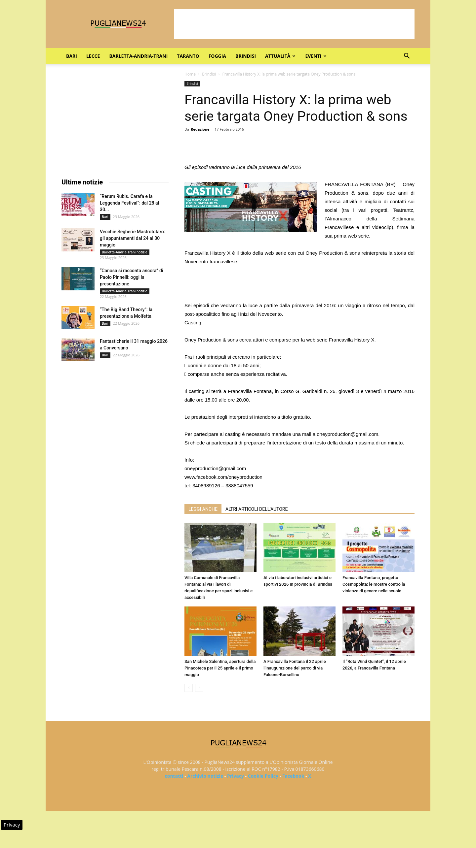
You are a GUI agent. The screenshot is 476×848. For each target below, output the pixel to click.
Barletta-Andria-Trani (138, 56)
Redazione (200, 129)
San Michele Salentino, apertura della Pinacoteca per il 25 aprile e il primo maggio (220, 668)
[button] (407, 56)
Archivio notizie (205, 776)
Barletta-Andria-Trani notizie (124, 252)
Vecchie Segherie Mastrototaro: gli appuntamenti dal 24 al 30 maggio (132, 238)
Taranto (188, 56)
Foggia (217, 56)
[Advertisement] (294, 24)
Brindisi (245, 56)
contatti (174, 776)
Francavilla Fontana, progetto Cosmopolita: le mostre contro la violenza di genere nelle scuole (373, 584)
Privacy (235, 776)
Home (190, 74)
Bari (71, 56)
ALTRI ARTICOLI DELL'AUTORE (256, 509)
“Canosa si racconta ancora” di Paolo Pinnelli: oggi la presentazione (131, 277)
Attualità (280, 56)
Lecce (93, 56)
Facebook (293, 776)
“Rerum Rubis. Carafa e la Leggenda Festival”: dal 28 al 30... (129, 203)
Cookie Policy (263, 776)
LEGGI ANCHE (203, 509)
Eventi (316, 56)
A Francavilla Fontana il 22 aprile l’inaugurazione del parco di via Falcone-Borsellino (294, 668)
